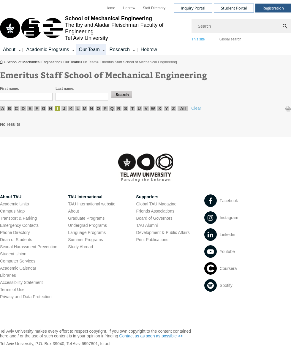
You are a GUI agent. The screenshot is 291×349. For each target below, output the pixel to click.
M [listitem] (85, 108)
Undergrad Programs (87, 225)
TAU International (85, 196)
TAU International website (91, 204)
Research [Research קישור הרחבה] (119, 49)
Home (110, 8)
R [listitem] (119, 108)
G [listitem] (43, 108)
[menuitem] (110, 8)
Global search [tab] (230, 39)
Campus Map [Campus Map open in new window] (12, 211)
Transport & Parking (18, 218)
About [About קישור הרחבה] (9, 49)
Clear (196, 108)
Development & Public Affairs (163, 232)
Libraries (8, 275)
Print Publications (152, 239)
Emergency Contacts (19, 225)
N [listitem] (91, 108)
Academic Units (14, 204)
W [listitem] (153, 108)
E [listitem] (30, 108)
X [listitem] (159, 108)
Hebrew (149, 49)
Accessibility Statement (21, 282)
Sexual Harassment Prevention (28, 246)
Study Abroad (80, 246)
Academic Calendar (18, 268)
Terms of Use (12, 289)
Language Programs (87, 232)
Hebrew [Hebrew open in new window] (129, 8)
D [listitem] (23, 108)
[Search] (241, 26)
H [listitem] (50, 108)
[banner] (145, 27)
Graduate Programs (86, 218)
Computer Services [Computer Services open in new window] (17, 261)
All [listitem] (183, 108)
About (73, 211)
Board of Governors (154, 218)
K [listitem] (71, 108)
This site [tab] (198, 39)
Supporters (147, 196)
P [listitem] (105, 108)
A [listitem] (2, 108)
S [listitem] (125, 108)
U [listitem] (139, 108)
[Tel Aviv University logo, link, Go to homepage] (93, 28)
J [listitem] (64, 108)
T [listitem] (132, 108)
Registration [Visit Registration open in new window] (273, 8)
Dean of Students (16, 239)
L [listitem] (77, 108)
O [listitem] (98, 108)
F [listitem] (36, 108)
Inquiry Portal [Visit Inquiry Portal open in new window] (193, 8)
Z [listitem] (173, 108)
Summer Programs (85, 239)
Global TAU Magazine (156, 204)
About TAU (10, 196)
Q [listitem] (112, 108)
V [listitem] (146, 108)
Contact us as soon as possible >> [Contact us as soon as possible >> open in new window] (151, 336)
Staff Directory (154, 8)
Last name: (65, 89)
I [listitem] (57, 108)
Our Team (71, 62)
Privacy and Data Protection (26, 296)
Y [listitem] (166, 108)
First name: (9, 89)
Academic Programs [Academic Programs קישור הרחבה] (47, 49)
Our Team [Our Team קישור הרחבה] (89, 49)
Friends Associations (155, 211)
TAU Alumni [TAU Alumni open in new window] (147, 225)
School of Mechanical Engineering (2, 62)
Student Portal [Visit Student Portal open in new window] (234, 8)
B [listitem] (9, 108)
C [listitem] (16, 108)
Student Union (13, 253)
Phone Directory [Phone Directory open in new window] (15, 232)
